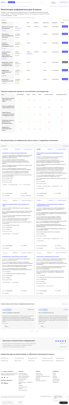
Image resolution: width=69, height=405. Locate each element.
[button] (32, 331)
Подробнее (4, 30)
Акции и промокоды (53, 2)
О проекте (21, 385)
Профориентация (39, 374)
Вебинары (38, 379)
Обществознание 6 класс (47, 360)
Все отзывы (64, 303)
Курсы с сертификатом (23, 374)
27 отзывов (17, 37)
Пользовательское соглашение (46, 396)
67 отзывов (17, 55)
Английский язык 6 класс (47, 358)
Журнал (54, 374)
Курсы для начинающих (23, 377)
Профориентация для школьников (43, 376)
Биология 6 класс (5, 358)
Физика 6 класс (18, 360)
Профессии (38, 377)
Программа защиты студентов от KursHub (25, 17)
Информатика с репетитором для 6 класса (6, 129)
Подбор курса (55, 382)
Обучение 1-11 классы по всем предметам (14, 153)
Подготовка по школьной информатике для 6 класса (8, 100)
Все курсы (12, 2)
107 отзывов (17, 30)
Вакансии (55, 376)
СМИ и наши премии (23, 390)
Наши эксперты (56, 380)
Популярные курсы (22, 373)
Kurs (3, 2)
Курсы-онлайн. (9, 371)
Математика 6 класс (32, 358)
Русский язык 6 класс (19, 358)
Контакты (20, 388)
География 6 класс (60, 360)
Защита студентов (56, 379)
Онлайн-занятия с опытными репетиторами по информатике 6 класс (8, 114)
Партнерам (55, 377)
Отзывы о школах (63, 2)
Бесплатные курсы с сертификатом (26, 382)
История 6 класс (4, 360)
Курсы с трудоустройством (24, 376)
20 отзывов (17, 46)
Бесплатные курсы (22, 379)
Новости (54, 373)
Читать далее (5, 323)
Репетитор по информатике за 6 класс (48, 256)
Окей (20, 399)
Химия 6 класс (31, 360)
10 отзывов (17, 65)
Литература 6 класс (60, 358)
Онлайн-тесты (38, 373)
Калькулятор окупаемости (41, 380)
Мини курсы (21, 380)
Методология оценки (23, 387)
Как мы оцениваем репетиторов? (8, 17)
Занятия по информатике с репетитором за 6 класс (8, 107)
